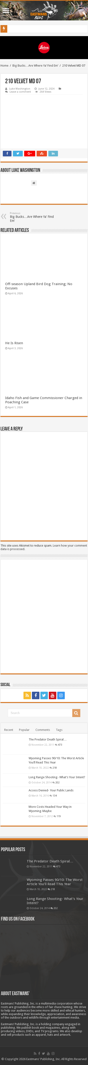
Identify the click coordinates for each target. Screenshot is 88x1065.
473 (60, 744)
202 (57, 782)
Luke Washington (19, 88)
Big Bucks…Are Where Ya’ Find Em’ (35, 65)
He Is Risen (14, 343)
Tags (59, 730)
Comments (42, 730)
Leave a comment (20, 91)
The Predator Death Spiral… (48, 739)
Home (4, 65)
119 (59, 816)
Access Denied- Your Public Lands (51, 790)
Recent (8, 730)
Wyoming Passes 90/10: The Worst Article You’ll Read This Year (55, 882)
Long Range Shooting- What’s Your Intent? (57, 777)
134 (55, 795)
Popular (24, 730)
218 (55, 767)
